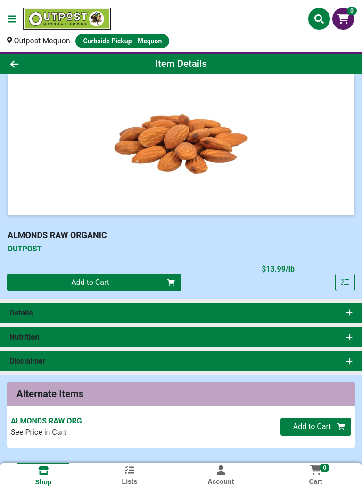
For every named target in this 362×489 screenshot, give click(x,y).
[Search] (319, 19)
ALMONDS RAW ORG (46, 420)
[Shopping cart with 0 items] (343, 19)
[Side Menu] (12, 19)
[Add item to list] (345, 282)
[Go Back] (51, 64)
